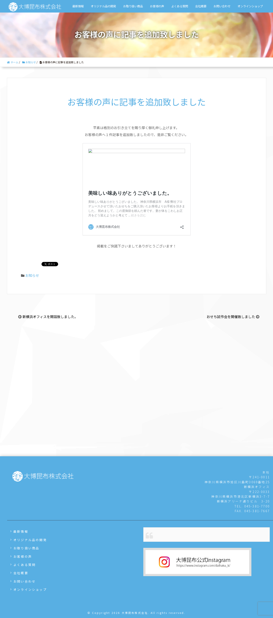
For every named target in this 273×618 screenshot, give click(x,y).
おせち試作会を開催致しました (231, 316)
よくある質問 (179, 6)
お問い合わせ (222, 6)
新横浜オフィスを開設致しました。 (50, 316)
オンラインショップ (250, 6)
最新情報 (78, 6)
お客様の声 (157, 6)
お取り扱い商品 (133, 6)
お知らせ (32, 275)
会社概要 (200, 6)
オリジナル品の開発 (103, 6)
